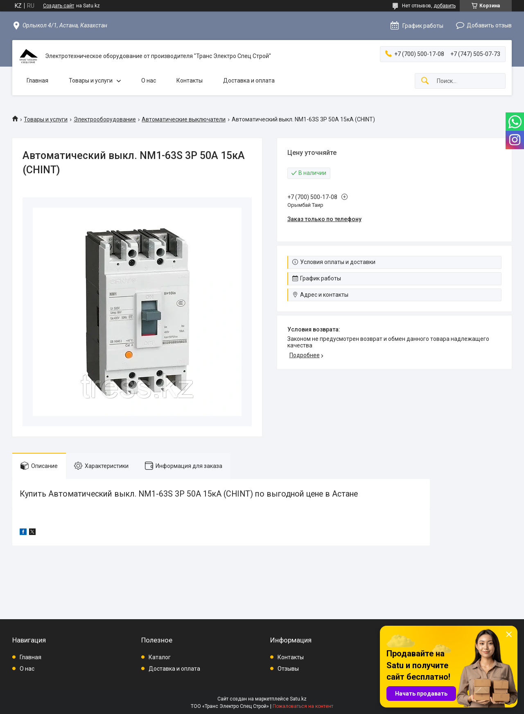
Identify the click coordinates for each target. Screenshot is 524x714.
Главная (37, 80)
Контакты (189, 80)
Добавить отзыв (489, 25)
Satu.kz (298, 699)
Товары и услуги (91, 80)
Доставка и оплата (249, 80)
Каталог (160, 657)
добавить (445, 6)
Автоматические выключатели (184, 119)
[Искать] (425, 81)
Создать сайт (58, 6)
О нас (148, 80)
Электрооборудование (105, 119)
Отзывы (288, 668)
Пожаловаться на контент (303, 706)
